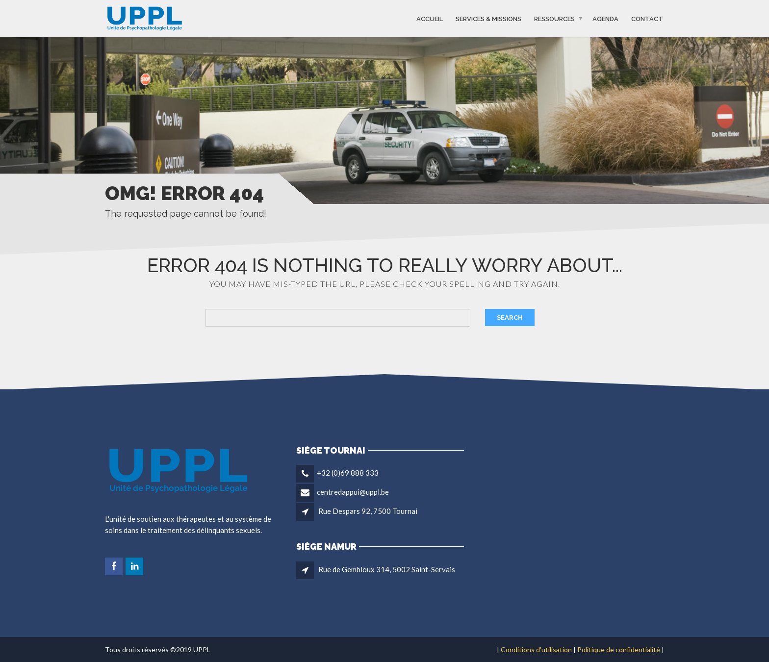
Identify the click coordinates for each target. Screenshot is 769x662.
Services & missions (488, 18)
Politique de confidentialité (618, 649)
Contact (647, 18)
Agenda (605, 18)
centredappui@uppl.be (353, 491)
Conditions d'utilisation (536, 649)
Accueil (429, 18)
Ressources (554, 18)
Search (510, 317)
